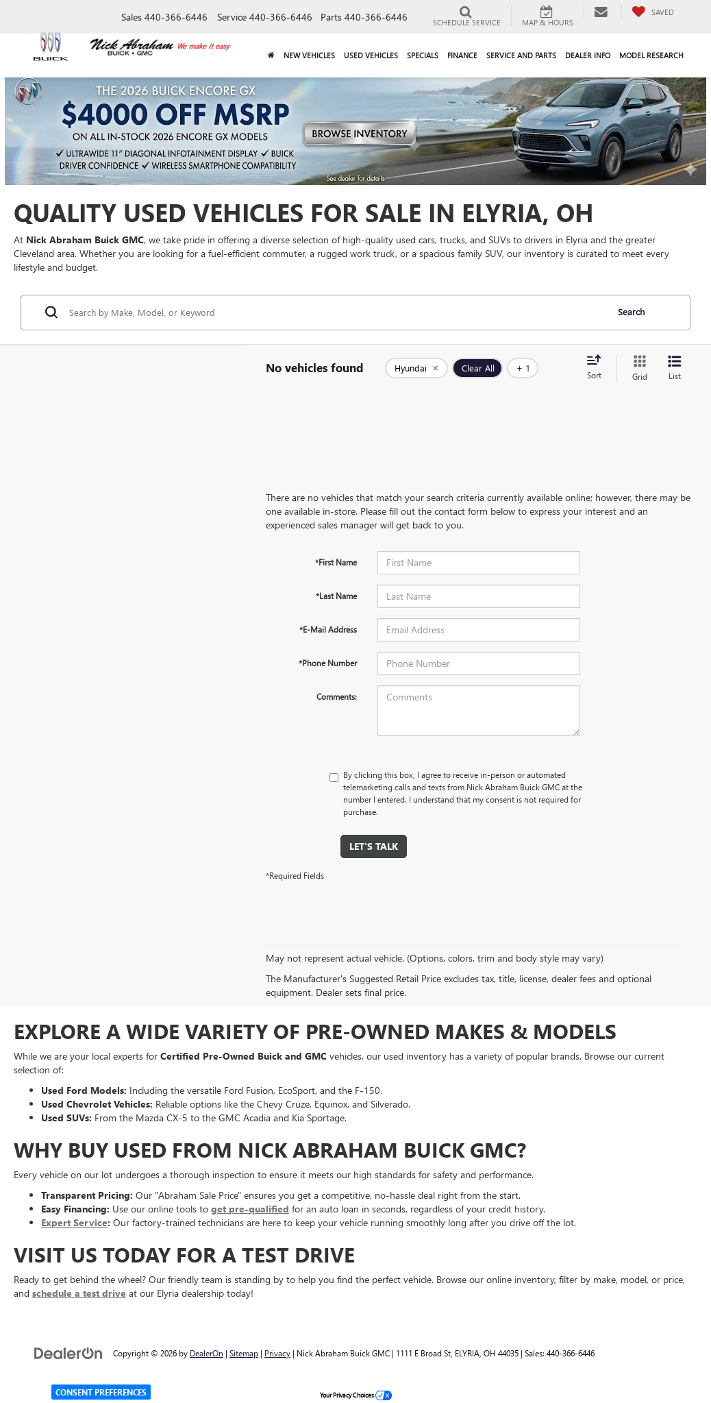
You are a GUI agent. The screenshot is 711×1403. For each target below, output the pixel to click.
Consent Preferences (101, 1392)
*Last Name (336, 595)
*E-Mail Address (328, 629)
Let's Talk (373, 846)
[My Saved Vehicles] (652, 12)
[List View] (675, 368)
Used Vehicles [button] (371, 55)
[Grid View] (637, 368)
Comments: (336, 696)
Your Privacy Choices (356, 1395)
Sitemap (243, 1352)
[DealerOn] (68, 1352)
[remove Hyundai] (416, 368)
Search (631, 311)
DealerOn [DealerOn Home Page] (206, 1352)
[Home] (271, 55)
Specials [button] (422, 55)
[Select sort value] (597, 368)
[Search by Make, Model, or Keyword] (336, 312)
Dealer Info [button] (587, 55)
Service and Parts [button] (521, 55)
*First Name (336, 562)
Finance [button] (462, 55)
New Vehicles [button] (309, 55)
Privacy (277, 1352)
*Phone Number (328, 662)
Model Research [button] (651, 55)
